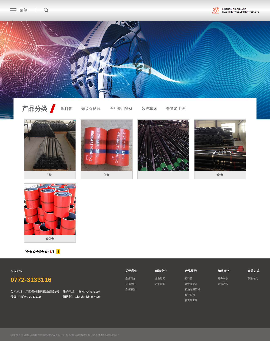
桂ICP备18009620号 (76, 334)
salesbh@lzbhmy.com (88, 296)
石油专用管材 (121, 109)
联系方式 (253, 278)
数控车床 (149, 109)
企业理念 (130, 283)
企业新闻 (160, 278)
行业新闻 (160, 283)
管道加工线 (175, 109)
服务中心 (223, 278)
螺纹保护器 (90, 109)
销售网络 (223, 283)
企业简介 (130, 278)
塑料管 (66, 109)
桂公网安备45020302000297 (103, 334)
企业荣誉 (130, 289)
